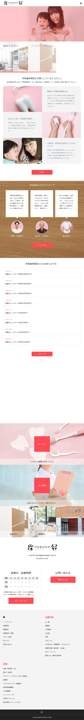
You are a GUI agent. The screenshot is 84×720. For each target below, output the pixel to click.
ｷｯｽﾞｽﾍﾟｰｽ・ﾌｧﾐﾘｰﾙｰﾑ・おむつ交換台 (15, 676)
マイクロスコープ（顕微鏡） (12, 683)
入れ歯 (47, 633)
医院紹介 (6, 629)
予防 (46, 637)
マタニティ (48, 640)
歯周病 (47, 626)
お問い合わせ (7, 644)
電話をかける (63, 579)
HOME (4, 617)
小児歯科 (48, 629)
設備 (5, 664)
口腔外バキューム (9, 698)
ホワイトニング (50, 652)
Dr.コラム (6, 640)
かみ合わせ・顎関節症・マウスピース (57, 644)
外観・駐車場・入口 (9, 668)
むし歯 (47, 622)
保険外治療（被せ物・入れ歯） (55, 648)
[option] (42, 20)
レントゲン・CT (8, 695)
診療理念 (42, 172)
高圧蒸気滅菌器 (8, 687)
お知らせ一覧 (42, 354)
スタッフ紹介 (42, 245)
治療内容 (49, 617)
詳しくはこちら (21, 601)
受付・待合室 (7, 672)
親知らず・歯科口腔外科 (53, 655)
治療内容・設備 (8, 633)
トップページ (7, 622)
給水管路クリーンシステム (12, 702)
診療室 (5, 680)
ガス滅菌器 (6, 691)
